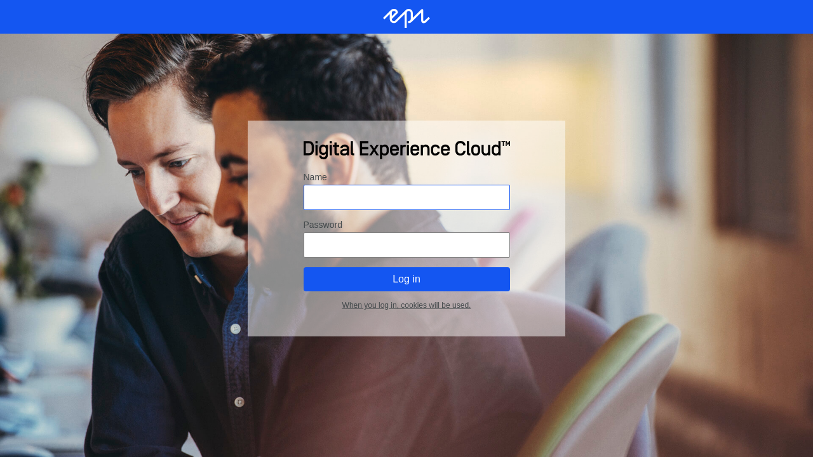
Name (315, 177)
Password (323, 225)
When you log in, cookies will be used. (406, 305)
